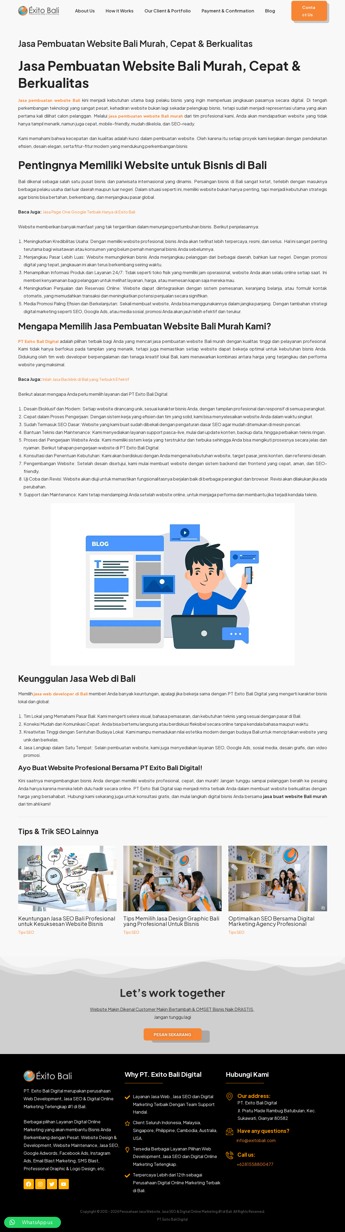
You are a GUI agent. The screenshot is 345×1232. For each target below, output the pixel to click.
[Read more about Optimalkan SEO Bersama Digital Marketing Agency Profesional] (277, 878)
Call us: (246, 1154)
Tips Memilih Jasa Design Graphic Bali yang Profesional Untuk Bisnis (171, 921)
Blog (263, 11)
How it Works (119, 11)
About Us (87, 11)
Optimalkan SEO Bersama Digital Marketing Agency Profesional (271, 921)
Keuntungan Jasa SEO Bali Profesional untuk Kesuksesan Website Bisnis (66, 921)
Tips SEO (26, 932)
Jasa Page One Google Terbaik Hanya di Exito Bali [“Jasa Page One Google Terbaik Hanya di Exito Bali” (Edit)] (92, 212)
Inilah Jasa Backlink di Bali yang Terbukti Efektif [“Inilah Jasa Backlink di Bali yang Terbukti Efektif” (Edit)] (89, 379)
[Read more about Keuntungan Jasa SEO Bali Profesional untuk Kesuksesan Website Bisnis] (67, 878)
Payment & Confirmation (223, 11)
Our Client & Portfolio (165, 11)
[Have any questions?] (229, 1131)
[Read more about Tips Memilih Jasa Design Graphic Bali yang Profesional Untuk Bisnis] (172, 878)
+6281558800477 (255, 1164)
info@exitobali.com (256, 1140)
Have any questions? (263, 1130)
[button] (305, 11)
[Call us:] (229, 1155)
